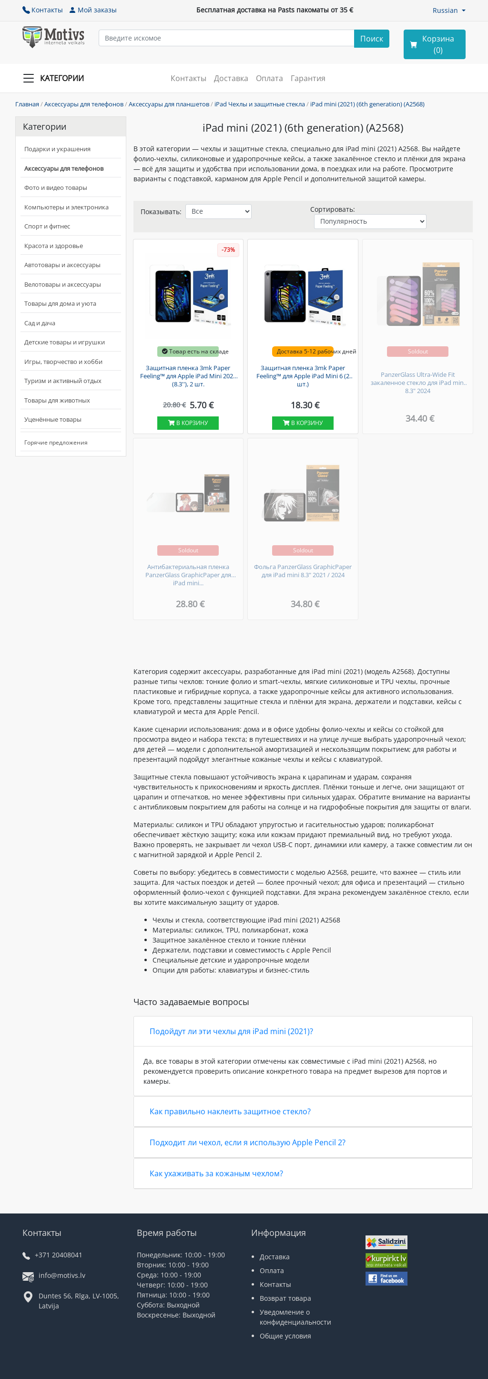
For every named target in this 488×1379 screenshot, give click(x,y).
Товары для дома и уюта (60, 303)
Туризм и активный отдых (63, 380)
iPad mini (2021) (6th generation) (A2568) (367, 104)
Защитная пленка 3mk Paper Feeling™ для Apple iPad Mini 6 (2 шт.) (302, 376)
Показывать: (161, 211)
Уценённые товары (52, 419)
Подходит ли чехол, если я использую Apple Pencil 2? (248, 1142)
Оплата (269, 78)
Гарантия (308, 78)
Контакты (42, 9)
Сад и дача (39, 323)
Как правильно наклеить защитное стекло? (230, 1111)
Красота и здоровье (53, 245)
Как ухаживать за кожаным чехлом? (216, 1173)
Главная (27, 104)
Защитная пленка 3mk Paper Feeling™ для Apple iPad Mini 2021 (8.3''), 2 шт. (188, 376)
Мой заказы (93, 9)
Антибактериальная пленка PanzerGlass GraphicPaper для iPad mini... (188, 575)
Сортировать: (332, 209)
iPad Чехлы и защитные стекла (259, 104)
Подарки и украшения (57, 149)
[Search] (371, 39)
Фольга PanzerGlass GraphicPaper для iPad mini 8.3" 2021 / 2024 (303, 571)
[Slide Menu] (56, 78)
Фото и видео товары (55, 187)
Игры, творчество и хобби (63, 361)
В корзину (188, 423)
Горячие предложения (56, 442)
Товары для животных (57, 400)
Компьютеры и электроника (66, 207)
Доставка (231, 78)
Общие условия (285, 1335)
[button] (449, 10)
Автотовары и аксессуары (62, 264)
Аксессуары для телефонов (83, 104)
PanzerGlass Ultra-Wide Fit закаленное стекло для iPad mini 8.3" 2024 (418, 383)
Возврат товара (285, 1298)
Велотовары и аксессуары (62, 284)
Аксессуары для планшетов (169, 104)
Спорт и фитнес (47, 226)
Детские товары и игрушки (64, 342)
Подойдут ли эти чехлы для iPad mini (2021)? (231, 1031)
